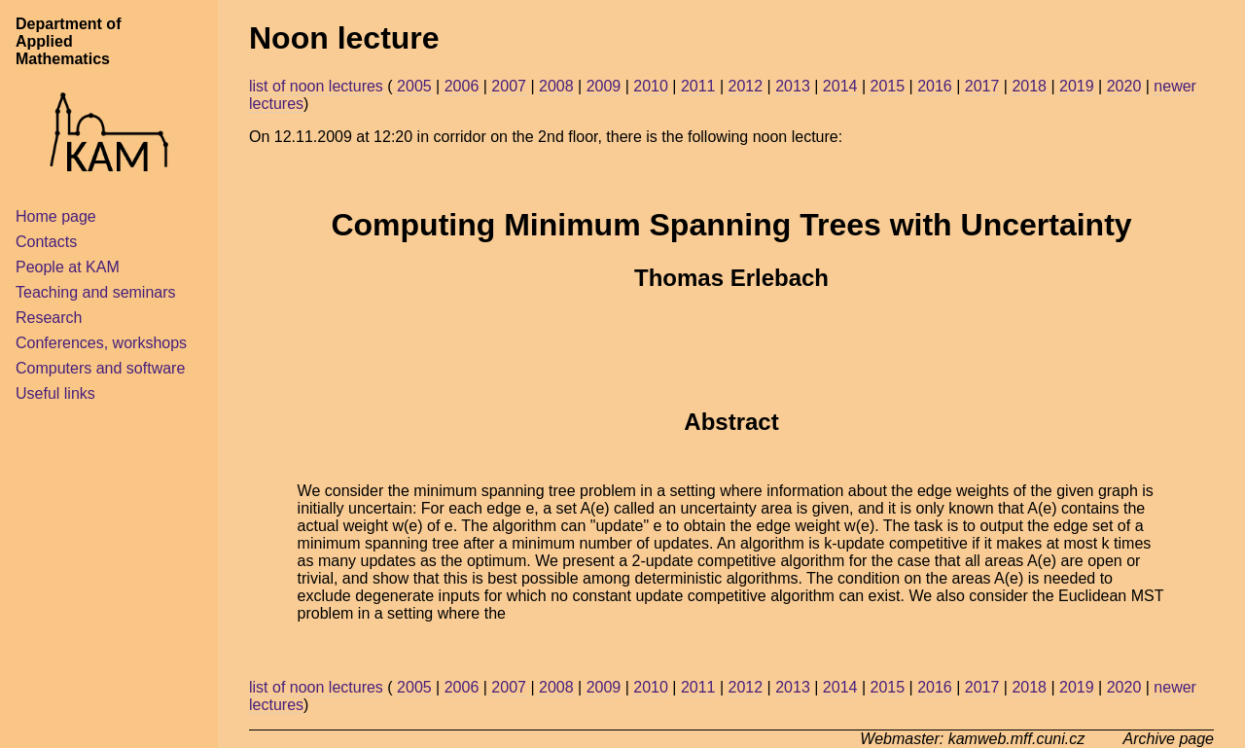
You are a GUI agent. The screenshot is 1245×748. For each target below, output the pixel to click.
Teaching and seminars (96, 292)
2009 (604, 86)
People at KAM (68, 267)
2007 (508, 86)
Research (49, 317)
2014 (840, 86)
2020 (1124, 86)
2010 (650, 86)
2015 (887, 86)
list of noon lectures (316, 86)
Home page (56, 216)
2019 (1076, 86)
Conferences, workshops (101, 343)
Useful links (55, 393)
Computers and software (100, 368)
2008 (556, 86)
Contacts (46, 241)
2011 (698, 86)
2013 (792, 86)
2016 (934, 86)
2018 (1029, 86)
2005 (414, 86)
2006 (462, 86)
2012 (746, 86)
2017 (982, 86)
